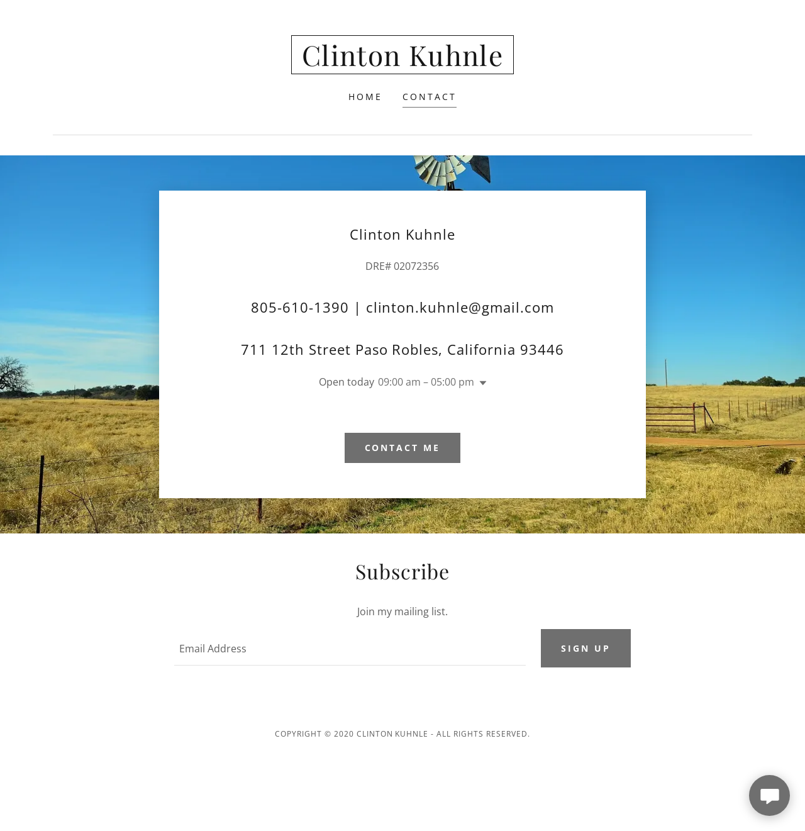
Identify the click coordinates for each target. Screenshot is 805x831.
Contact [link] (429, 97)
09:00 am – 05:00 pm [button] (426, 382)
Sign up (586, 648)
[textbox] (349, 649)
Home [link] (365, 97)
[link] (403, 62)
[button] (480, 383)
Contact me (403, 448)
